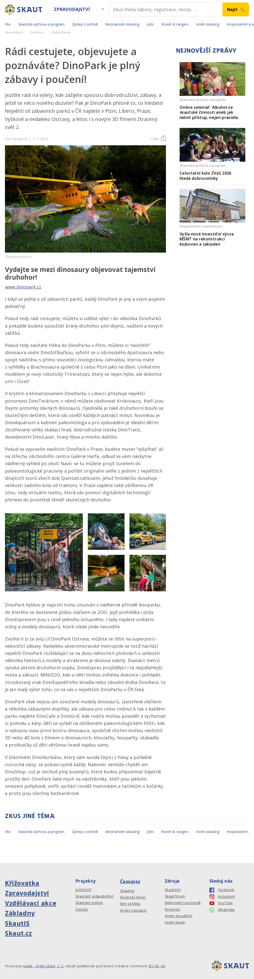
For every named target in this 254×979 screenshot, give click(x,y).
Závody (81, 909)
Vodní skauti (175, 922)
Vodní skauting (207, 24)
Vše (8, 24)
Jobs (150, 24)
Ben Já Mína (130, 904)
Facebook (221, 890)
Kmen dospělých (178, 916)
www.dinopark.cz (23, 287)
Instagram (222, 896)
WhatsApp (222, 909)
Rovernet (172, 909)
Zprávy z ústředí (85, 24)
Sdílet (158, 138)
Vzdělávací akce (30, 903)
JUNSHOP (83, 890)
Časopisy (130, 881)
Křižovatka (22, 883)
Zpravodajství (72, 9)
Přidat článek (61, 32)
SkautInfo (173, 890)
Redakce (37, 32)
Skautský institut (89, 903)
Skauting (127, 891)
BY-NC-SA (157, 966)
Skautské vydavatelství (94, 896)
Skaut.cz (18, 933)
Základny (20, 913)
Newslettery (14, 32)
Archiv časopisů (133, 910)
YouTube (221, 903)
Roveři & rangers (175, 24)
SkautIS (17, 923)
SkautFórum (175, 896)
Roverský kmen (133, 897)
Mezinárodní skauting (122, 24)
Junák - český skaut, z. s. (43, 966)
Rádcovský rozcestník (183, 903)
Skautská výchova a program (41, 24)
